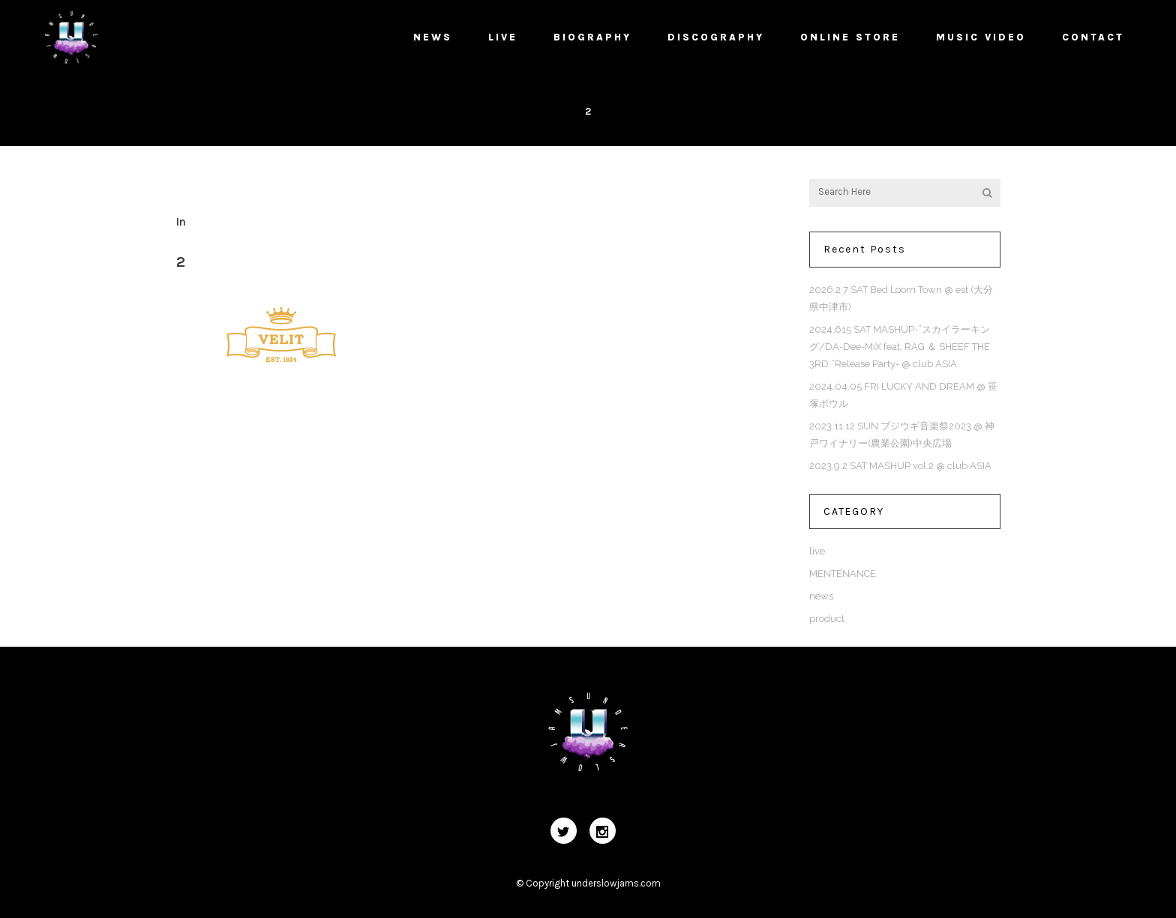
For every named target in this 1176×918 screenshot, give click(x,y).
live (817, 551)
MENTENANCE (842, 573)
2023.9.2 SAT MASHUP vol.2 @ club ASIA (900, 465)
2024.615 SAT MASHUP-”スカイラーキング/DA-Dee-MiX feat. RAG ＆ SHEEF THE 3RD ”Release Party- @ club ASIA (899, 346)
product (826, 618)
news (821, 596)
